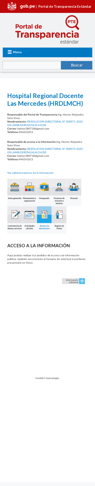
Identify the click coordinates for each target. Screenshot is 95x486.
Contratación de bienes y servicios (14, 218)
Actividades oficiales (29, 218)
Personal (74, 189)
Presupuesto (44, 189)
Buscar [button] (77, 65)
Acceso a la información (44, 218)
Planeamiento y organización (29, 190)
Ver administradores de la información (30, 172)
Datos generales (14, 189)
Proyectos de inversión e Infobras (59, 191)
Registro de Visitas (59, 218)
